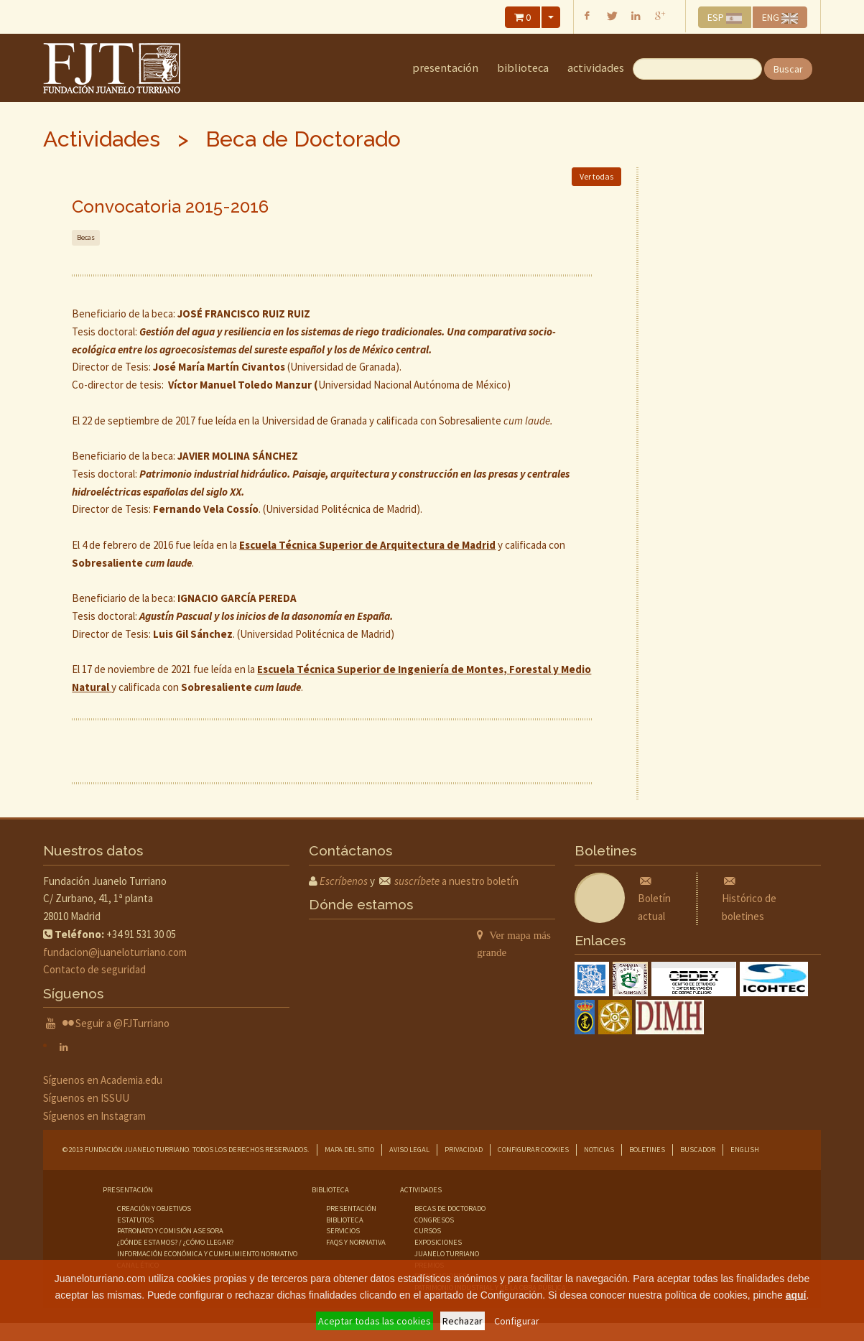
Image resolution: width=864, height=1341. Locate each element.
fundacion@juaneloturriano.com (115, 952)
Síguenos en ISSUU (86, 1098)
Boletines (647, 1149)
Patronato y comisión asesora (170, 1230)
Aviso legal (409, 1149)
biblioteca (344, 1220)
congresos (434, 1220)
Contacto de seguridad (94, 969)
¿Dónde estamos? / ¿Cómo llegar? (175, 1242)
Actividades (595, 67)
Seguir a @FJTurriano (122, 1023)
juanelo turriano (446, 1253)
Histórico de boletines (749, 899)
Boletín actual (654, 899)
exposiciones (438, 1242)
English (744, 1149)
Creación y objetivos (154, 1208)
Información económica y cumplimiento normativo (207, 1253)
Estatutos (135, 1220)
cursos (427, 1230)
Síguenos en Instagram (94, 1116)
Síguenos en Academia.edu (102, 1080)
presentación (351, 1208)
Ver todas (596, 176)
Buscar (788, 68)
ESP (725, 17)
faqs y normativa (356, 1242)
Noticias (599, 1149)
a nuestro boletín (456, 881)
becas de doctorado (450, 1208)
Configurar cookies (533, 1149)
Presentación (445, 67)
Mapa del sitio (349, 1149)
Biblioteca (523, 67)
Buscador (697, 1149)
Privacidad (464, 1149)
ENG (780, 17)
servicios (343, 1230)
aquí (796, 1295)
